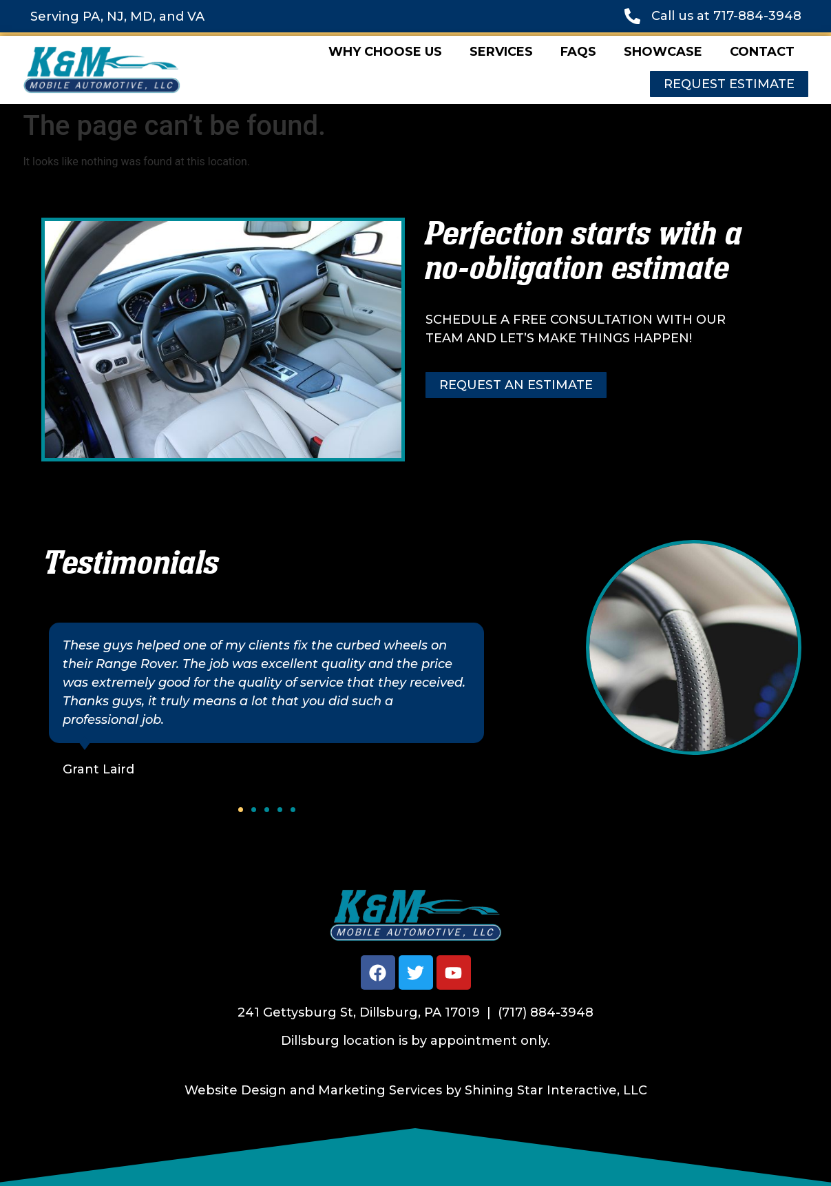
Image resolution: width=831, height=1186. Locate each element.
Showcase (663, 51)
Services (501, 51)
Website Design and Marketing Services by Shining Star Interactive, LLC (416, 1090)
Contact (762, 51)
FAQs (578, 51)
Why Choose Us (385, 51)
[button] (240, 809)
